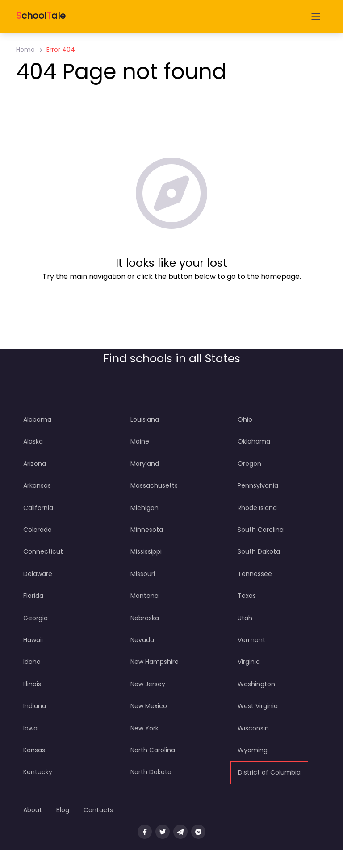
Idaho (32, 661)
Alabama (37, 419)
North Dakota (151, 771)
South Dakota (259, 551)
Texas (247, 595)
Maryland (144, 463)
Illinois (32, 684)
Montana (144, 595)
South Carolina (261, 529)
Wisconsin (253, 728)
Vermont (251, 639)
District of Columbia (269, 772)
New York (144, 728)
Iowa (30, 728)
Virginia (249, 661)
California (38, 507)
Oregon (249, 463)
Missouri (142, 573)
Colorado (37, 529)
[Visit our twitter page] (162, 832)
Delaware (37, 573)
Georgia (35, 618)
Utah (245, 618)
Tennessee (255, 573)
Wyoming (253, 750)
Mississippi (146, 551)
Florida (33, 595)
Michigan (144, 507)
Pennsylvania (258, 485)
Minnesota (146, 529)
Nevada (142, 639)
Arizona (34, 463)
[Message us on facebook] (198, 832)
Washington (256, 684)
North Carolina (152, 750)
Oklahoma (254, 441)
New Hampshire (154, 661)
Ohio (245, 419)
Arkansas (37, 485)
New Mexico (148, 705)
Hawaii (33, 639)
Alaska (33, 441)
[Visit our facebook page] (145, 832)
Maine (139, 441)
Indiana (34, 705)
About (32, 809)
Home (25, 49)
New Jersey (147, 684)
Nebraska (144, 618)
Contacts (98, 809)
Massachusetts (154, 485)
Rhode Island (257, 507)
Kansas (34, 750)
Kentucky (37, 771)
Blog (62, 809)
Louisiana (144, 419)
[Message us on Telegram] (180, 832)
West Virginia (258, 705)
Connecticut (43, 551)
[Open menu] (316, 16)
